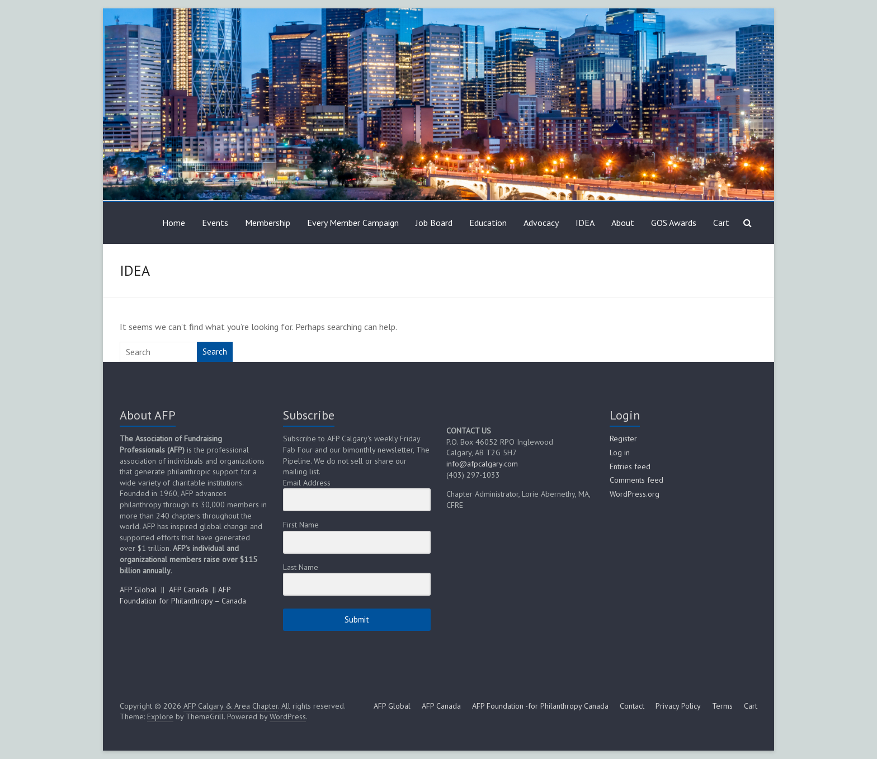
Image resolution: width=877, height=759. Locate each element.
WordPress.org (634, 494)
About (622, 222)
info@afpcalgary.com (482, 464)
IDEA (585, 222)
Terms (722, 706)
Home (173, 222)
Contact (632, 706)
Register (623, 438)
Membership (267, 222)
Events (215, 222)
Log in (620, 452)
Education (488, 222)
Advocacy (541, 222)
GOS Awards (673, 222)
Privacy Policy (678, 706)
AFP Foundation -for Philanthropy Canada (540, 706)
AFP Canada (188, 589)
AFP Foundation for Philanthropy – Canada (183, 595)
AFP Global (138, 589)
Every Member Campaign (353, 222)
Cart (721, 222)
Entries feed (630, 466)
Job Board (434, 222)
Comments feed (636, 480)
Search (214, 351)
